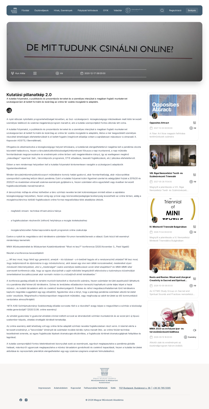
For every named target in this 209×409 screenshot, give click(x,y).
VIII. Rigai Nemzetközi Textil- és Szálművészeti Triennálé (167, 175)
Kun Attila (21, 73)
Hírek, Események (64, 10)
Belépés (191, 10)
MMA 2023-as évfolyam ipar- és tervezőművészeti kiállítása (167, 330)
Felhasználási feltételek (96, 388)
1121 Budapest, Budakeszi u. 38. (135, 388)
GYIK (106, 10)
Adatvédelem (61, 388)
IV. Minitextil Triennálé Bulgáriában (169, 226)
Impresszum (44, 388)
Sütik (113, 388)
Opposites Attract (160, 122)
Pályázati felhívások (89, 10)
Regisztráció (174, 10)
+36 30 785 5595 (162, 388)
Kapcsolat (76, 388)
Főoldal (26, 10)
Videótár (119, 10)
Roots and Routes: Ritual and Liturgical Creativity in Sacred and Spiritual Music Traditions (170, 279)
